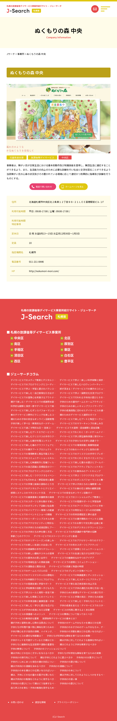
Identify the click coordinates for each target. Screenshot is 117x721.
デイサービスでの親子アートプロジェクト (31, 449)
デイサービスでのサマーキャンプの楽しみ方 (81, 423)
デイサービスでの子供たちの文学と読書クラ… (78, 440)
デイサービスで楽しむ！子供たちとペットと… (82, 601)
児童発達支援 (17, 157)
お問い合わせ (17, 702)
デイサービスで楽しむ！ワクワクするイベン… (33, 475)
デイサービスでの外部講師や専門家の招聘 (76, 531)
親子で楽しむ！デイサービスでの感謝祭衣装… (33, 401)
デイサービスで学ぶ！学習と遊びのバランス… (33, 388)
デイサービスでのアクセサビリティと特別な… (33, 523)
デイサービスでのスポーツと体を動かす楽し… (33, 501)
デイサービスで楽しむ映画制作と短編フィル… (33, 462)
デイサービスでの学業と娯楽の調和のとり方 (32, 484)
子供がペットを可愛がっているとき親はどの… (33, 640)
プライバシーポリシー (68, 702)
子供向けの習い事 (68, 679)
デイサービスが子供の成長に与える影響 (30, 609)
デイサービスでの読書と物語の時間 (66, 566)
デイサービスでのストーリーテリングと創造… (56, 536)
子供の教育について (20, 648)
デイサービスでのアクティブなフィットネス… (82, 466)
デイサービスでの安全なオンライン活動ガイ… (71, 492)
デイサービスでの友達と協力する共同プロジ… (80, 553)
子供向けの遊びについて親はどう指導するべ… (33, 683)
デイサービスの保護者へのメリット (28, 614)
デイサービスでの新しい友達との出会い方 (31, 544)
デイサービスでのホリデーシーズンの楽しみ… (33, 540)
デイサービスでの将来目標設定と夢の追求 (76, 514)
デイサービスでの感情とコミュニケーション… (76, 562)
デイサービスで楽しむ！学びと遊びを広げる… (33, 605)
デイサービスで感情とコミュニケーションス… (82, 549)
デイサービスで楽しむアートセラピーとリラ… (33, 432)
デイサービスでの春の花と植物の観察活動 (80, 488)
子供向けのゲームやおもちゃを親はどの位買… (80, 622)
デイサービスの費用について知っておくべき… (71, 614)
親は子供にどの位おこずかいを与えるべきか (32, 653)
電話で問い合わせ (44, 186)
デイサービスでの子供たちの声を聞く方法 (31, 531)
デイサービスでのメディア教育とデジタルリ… (33, 380)
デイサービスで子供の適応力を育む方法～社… (82, 588)
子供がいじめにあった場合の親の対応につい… (33, 661)
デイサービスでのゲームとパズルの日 (29, 570)
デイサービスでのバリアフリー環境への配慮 (32, 510)
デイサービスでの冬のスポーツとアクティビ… (78, 544)
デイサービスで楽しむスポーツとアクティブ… (80, 579)
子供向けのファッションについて (50, 648)
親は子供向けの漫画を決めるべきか (28, 666)
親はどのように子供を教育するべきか (78, 644)
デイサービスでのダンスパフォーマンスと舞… (82, 479)
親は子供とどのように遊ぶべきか (56, 657)
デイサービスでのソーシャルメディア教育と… (80, 497)
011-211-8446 (36, 261)
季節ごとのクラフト (20, 536)
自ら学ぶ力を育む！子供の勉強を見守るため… (33, 687)
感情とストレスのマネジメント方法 (28, 492)
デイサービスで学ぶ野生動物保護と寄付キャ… (82, 436)
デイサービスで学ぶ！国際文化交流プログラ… (82, 393)
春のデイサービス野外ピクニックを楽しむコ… (33, 414)
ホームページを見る (74, 186)
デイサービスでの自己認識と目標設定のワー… (33, 466)
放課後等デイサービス (42, 157)
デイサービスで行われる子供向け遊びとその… (82, 397)
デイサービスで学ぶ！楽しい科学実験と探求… (82, 380)
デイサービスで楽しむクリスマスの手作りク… (33, 436)
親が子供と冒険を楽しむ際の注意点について (32, 622)
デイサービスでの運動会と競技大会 (28, 566)
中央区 (65, 157)
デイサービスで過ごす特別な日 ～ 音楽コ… (32, 427)
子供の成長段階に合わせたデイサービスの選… (82, 410)
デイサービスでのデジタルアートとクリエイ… (33, 488)
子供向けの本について (70, 670)
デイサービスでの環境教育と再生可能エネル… (33, 453)
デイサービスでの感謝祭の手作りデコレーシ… (33, 549)
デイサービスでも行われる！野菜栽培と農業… (33, 479)
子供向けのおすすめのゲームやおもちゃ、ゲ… (82, 627)
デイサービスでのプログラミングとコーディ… (33, 384)
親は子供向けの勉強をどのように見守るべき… (33, 679)
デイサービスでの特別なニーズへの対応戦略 (79, 510)
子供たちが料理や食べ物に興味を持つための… (33, 627)
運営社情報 (40, 702)
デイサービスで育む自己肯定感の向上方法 (76, 583)
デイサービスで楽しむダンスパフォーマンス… (33, 410)
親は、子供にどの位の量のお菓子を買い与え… (33, 674)
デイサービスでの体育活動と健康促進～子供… (33, 601)
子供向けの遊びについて (72, 683)
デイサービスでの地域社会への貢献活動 (30, 562)
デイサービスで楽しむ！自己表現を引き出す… (33, 393)
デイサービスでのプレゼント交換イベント (71, 570)
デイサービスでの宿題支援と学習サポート (31, 583)
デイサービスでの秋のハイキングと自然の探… (78, 449)
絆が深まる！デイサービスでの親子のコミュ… (82, 388)
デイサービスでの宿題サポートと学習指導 (80, 501)
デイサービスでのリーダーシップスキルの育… (33, 518)
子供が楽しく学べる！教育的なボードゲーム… (33, 423)
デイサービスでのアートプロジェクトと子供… (82, 505)
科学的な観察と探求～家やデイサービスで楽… (33, 406)
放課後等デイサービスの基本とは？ (59, 618)
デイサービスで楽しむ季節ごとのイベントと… (33, 596)
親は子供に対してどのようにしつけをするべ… (82, 674)
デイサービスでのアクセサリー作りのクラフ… (82, 540)
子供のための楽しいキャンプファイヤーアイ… (82, 406)
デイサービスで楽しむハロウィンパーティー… (82, 384)
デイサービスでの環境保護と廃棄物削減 (79, 445)
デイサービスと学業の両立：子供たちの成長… (82, 596)
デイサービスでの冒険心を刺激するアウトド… (33, 397)
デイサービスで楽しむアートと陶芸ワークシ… (82, 419)
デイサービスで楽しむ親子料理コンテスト (31, 440)
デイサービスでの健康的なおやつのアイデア (72, 557)
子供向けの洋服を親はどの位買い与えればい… (82, 631)
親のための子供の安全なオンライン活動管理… (33, 419)
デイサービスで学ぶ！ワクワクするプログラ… (82, 475)
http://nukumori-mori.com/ (44, 271)
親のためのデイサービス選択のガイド (78, 414)
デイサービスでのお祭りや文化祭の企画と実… (82, 523)
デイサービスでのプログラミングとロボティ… (33, 471)
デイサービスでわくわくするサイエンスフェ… (82, 458)
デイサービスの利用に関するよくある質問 (73, 609)
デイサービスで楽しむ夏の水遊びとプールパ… (82, 462)
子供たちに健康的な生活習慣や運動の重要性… (33, 644)
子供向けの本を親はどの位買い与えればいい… (33, 670)
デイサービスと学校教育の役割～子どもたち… (33, 588)
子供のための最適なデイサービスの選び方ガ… (82, 592)
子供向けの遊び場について (73, 661)
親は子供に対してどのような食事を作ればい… (82, 640)
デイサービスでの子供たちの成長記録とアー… (33, 527)
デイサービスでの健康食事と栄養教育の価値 (32, 497)
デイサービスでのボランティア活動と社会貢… (33, 505)
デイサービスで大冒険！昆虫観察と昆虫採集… (79, 427)
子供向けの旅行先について (24, 657)
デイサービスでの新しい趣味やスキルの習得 (32, 553)
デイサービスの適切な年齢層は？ (27, 635)
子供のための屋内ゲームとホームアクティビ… (82, 401)
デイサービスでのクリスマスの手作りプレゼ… (82, 453)
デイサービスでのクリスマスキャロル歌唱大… (33, 575)
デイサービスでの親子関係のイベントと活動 (81, 518)
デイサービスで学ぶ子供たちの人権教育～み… (80, 484)
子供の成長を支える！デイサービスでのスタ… (82, 605)
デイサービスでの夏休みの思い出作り (29, 557)
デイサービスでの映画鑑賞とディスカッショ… (82, 575)
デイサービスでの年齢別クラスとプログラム (32, 579)
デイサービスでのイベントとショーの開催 (31, 514)
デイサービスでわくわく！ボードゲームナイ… (82, 432)
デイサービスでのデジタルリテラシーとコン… (82, 527)
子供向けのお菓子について (89, 657)
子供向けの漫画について (61, 666)
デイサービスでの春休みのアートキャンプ (80, 471)
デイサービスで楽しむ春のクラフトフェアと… (33, 445)
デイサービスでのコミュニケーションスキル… (33, 458)
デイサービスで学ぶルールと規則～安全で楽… (33, 592)
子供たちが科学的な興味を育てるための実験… (69, 635)
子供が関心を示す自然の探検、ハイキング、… (33, 631)
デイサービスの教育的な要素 (25, 618)
